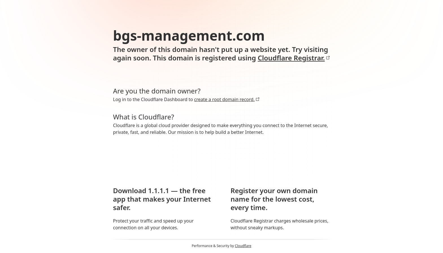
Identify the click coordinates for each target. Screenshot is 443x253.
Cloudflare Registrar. (294, 58)
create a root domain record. (227, 99)
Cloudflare (243, 245)
